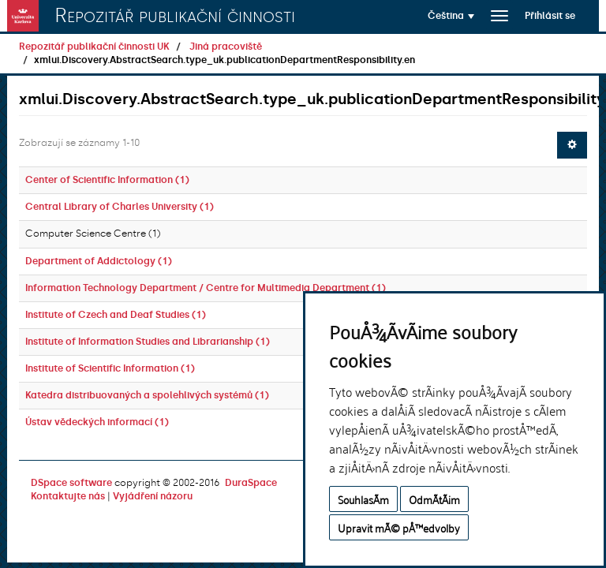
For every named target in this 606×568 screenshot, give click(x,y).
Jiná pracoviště (225, 46)
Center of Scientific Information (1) (107, 179)
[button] (451, 16)
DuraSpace (251, 482)
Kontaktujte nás (68, 496)
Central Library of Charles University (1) (119, 206)
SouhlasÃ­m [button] (363, 499)
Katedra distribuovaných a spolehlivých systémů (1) (147, 395)
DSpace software (71, 482)
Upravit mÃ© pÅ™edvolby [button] (399, 527)
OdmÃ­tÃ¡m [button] (434, 499)
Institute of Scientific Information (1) (110, 368)
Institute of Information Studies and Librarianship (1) (147, 341)
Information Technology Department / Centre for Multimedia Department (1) (205, 287)
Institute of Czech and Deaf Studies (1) (115, 314)
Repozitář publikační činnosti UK (94, 46)
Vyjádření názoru (153, 496)
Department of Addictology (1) (98, 261)
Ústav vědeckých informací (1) (97, 422)
